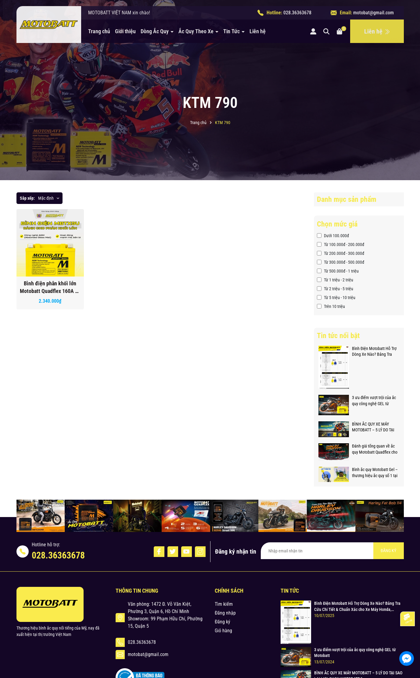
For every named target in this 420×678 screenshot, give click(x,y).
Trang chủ (99, 31)
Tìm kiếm (224, 604)
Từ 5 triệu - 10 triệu (336, 297)
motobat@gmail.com (373, 13)
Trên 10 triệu (331, 306)
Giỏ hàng (223, 630)
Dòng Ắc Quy (155, 31)
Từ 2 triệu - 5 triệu (335, 288)
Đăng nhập (225, 613)
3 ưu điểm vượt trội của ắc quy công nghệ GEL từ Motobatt (374, 401)
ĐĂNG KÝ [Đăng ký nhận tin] (388, 550)
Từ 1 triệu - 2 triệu (335, 279)
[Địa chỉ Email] (332, 550)
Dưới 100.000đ (333, 235)
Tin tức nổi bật (338, 335)
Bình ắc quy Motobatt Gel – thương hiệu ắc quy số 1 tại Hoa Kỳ (375, 473)
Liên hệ (257, 31)
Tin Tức (232, 31)
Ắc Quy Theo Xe (196, 31)
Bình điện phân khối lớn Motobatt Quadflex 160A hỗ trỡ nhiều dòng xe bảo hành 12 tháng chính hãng (50, 287)
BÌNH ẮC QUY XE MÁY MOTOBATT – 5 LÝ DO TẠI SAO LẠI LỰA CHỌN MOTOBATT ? (373, 427)
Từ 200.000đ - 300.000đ (340, 253)
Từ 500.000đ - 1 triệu (338, 271)
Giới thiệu (125, 31)
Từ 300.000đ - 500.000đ (340, 262)
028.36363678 (297, 13)
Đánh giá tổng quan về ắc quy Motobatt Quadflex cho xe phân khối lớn (374, 449)
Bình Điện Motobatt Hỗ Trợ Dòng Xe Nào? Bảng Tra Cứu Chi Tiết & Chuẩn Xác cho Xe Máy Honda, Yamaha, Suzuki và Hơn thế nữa (375, 352)
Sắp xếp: (27, 198)
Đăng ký (222, 622)
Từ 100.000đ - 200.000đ (340, 244)
